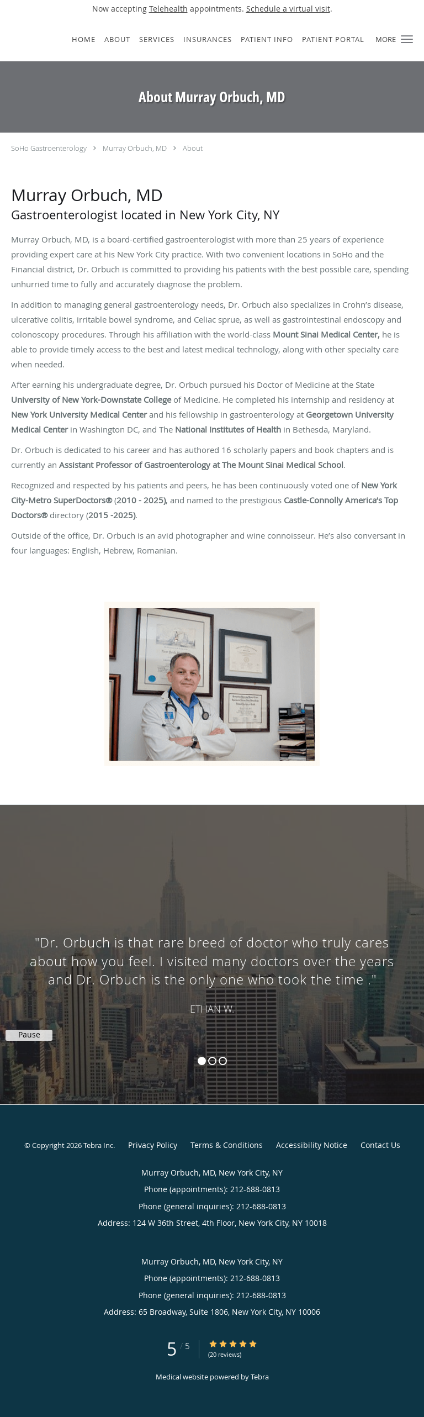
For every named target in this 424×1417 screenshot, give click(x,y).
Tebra (260, 1377)
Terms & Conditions (226, 1145)
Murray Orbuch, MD (135, 148)
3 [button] (223, 1061)
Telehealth (168, 8)
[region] (212, 944)
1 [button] (202, 1061)
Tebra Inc (98, 1145)
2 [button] (212, 1061)
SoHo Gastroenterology (49, 148)
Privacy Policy (152, 1145)
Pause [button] (29, 1035)
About (193, 148)
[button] (407, 39)
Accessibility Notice (311, 1145)
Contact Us (380, 1145)
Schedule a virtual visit (288, 8)
